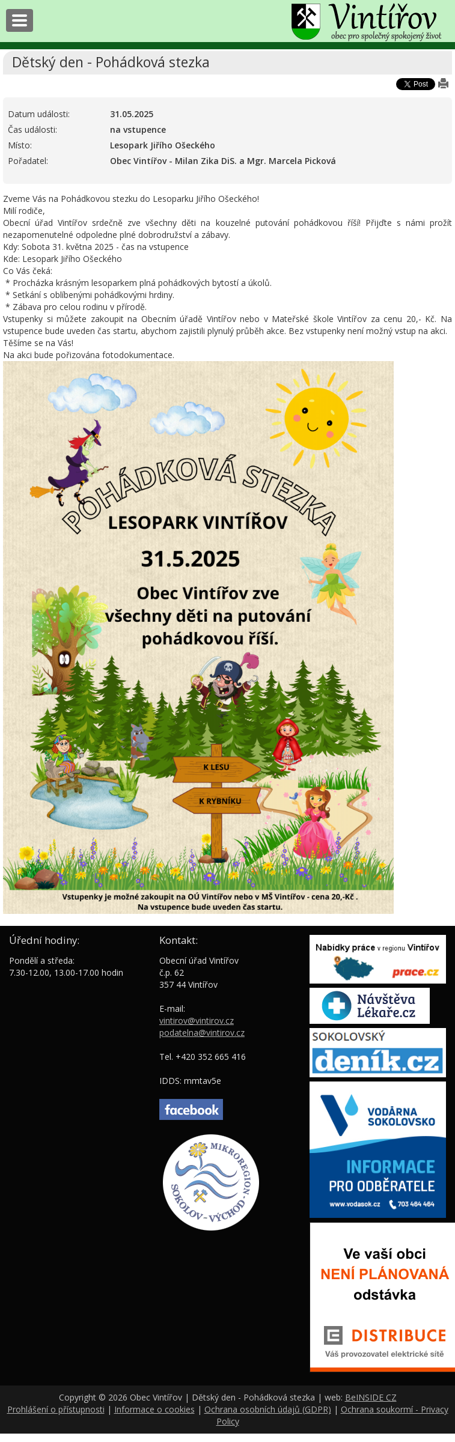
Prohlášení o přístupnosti (56, 1409)
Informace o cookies (154, 1409)
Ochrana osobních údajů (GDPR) (267, 1409)
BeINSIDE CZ (371, 1397)
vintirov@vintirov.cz (196, 1020)
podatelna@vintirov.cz (202, 1032)
